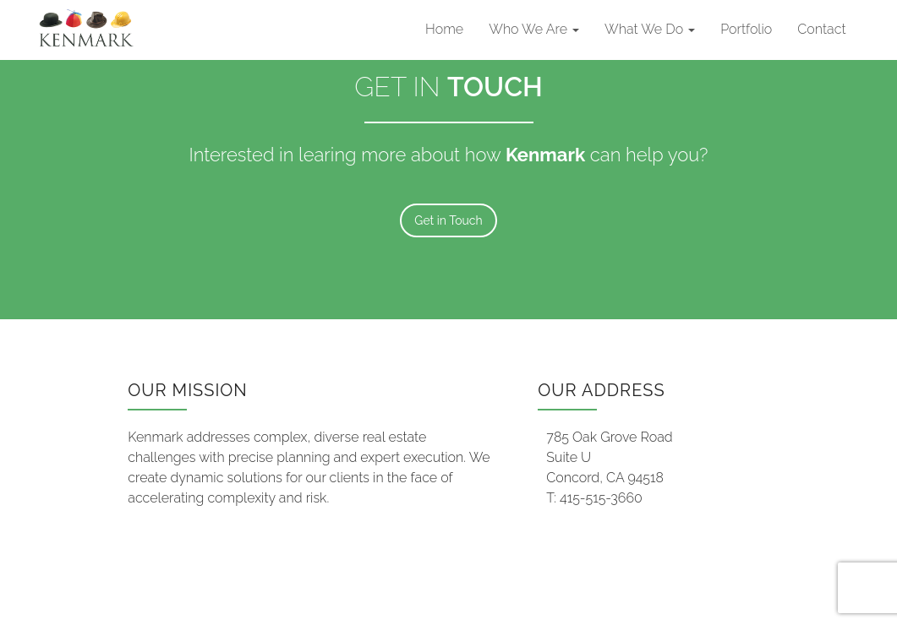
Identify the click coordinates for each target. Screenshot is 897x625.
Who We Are (534, 29)
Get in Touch (448, 220)
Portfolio (746, 29)
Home (444, 29)
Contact (821, 29)
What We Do (649, 29)
